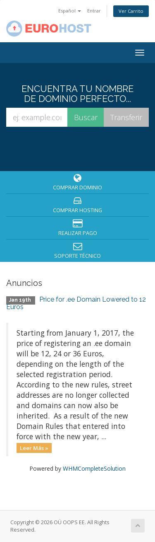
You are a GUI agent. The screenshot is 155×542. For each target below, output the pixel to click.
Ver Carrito (131, 11)
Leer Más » (34, 447)
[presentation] (79, 148)
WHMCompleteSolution (94, 468)
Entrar (94, 10)
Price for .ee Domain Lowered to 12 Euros (76, 303)
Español (69, 10)
